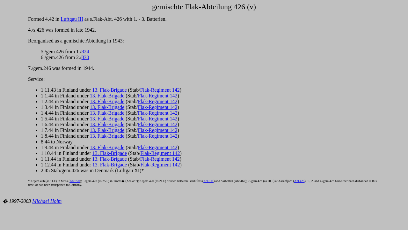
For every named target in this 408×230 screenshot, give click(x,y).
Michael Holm (47, 201)
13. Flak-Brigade (109, 90)
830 (85, 57)
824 (85, 51)
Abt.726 (74, 181)
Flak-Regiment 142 (160, 90)
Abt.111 (208, 181)
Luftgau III (72, 19)
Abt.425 (299, 181)
